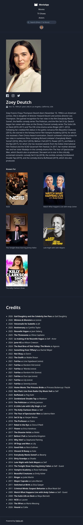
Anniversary (19, 327)
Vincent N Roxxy (21, 451)
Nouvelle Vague (21, 331)
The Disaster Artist (22, 432)
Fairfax (17, 361)
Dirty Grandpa (20, 458)
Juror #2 (17, 342)
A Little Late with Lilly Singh (27, 406)
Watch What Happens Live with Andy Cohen (60, 207)
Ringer (17, 477)
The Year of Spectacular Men (27, 413)
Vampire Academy (22, 469)
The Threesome (21, 335)
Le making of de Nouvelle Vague (29, 338)
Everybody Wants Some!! (25, 455)
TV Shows (41, 13)
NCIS (8, 207)
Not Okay (18, 353)
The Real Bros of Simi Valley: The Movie (32, 346)
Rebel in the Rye (21, 425)
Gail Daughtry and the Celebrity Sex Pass (33, 316)
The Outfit (19, 357)
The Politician (20, 402)
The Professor (20, 421)
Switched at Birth (22, 484)
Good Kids (18, 447)
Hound (17, 507)
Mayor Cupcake (21, 481)
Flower (17, 428)
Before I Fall (19, 436)
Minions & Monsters (23, 320)
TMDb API (19, 521)
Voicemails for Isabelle (24, 324)
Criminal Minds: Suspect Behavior (29, 488)
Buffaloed (18, 395)
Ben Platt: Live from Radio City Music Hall (33, 391)
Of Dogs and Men (22, 443)
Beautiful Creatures (23, 473)
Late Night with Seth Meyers (54, 248)
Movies (41, 9)
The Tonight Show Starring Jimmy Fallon (21, 248)
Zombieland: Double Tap (25, 398)
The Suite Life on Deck (24, 496)
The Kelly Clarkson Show (15, 288)
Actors (41, 17)
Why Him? (18, 440)
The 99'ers (18, 503)
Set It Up (18, 417)
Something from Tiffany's (26, 350)
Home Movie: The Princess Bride (29, 387)
